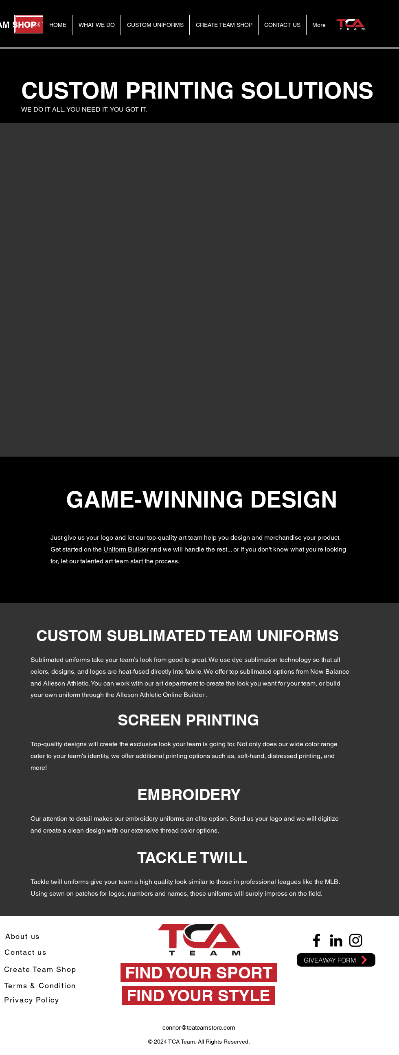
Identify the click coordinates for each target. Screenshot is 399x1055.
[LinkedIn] (336, 940)
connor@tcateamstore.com (198, 1027)
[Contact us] (26, 952)
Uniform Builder (126, 549)
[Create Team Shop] (41, 969)
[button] (155, 25)
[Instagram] (355, 940)
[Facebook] (316, 940)
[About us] (23, 936)
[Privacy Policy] (32, 1000)
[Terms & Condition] (41, 985)
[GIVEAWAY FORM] (336, 960)
